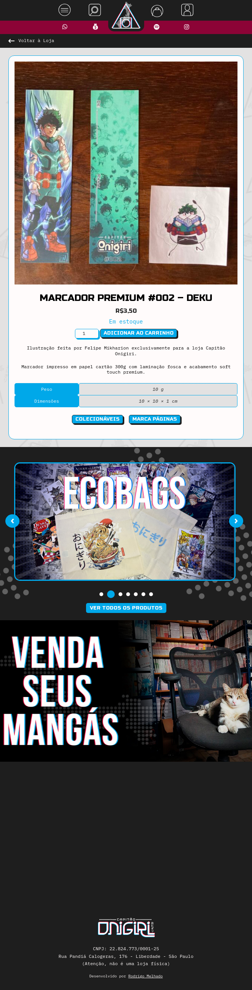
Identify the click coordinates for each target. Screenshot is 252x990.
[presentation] (12, 520)
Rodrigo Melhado (145, 976)
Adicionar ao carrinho (139, 333)
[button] (101, 594)
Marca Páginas (154, 419)
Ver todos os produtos (126, 608)
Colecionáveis (97, 419)
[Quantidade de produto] (87, 333)
